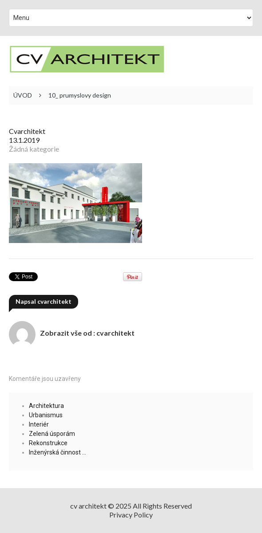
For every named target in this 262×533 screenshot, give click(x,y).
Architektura (46, 405)
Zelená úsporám (52, 433)
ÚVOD (22, 95)
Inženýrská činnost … (57, 452)
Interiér (39, 424)
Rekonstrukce (48, 443)
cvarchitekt (27, 131)
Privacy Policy (131, 514)
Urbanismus (46, 415)
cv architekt (88, 506)
